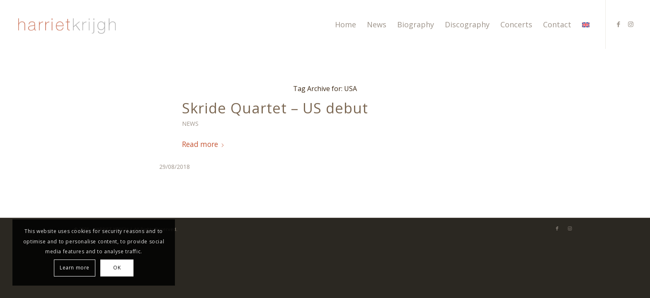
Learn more (75, 267)
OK (117, 267)
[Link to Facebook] (618, 24)
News (190, 123)
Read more (203, 144)
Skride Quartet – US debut (275, 108)
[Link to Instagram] (631, 24)
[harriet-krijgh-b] (66, 24)
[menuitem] (345, 24)
